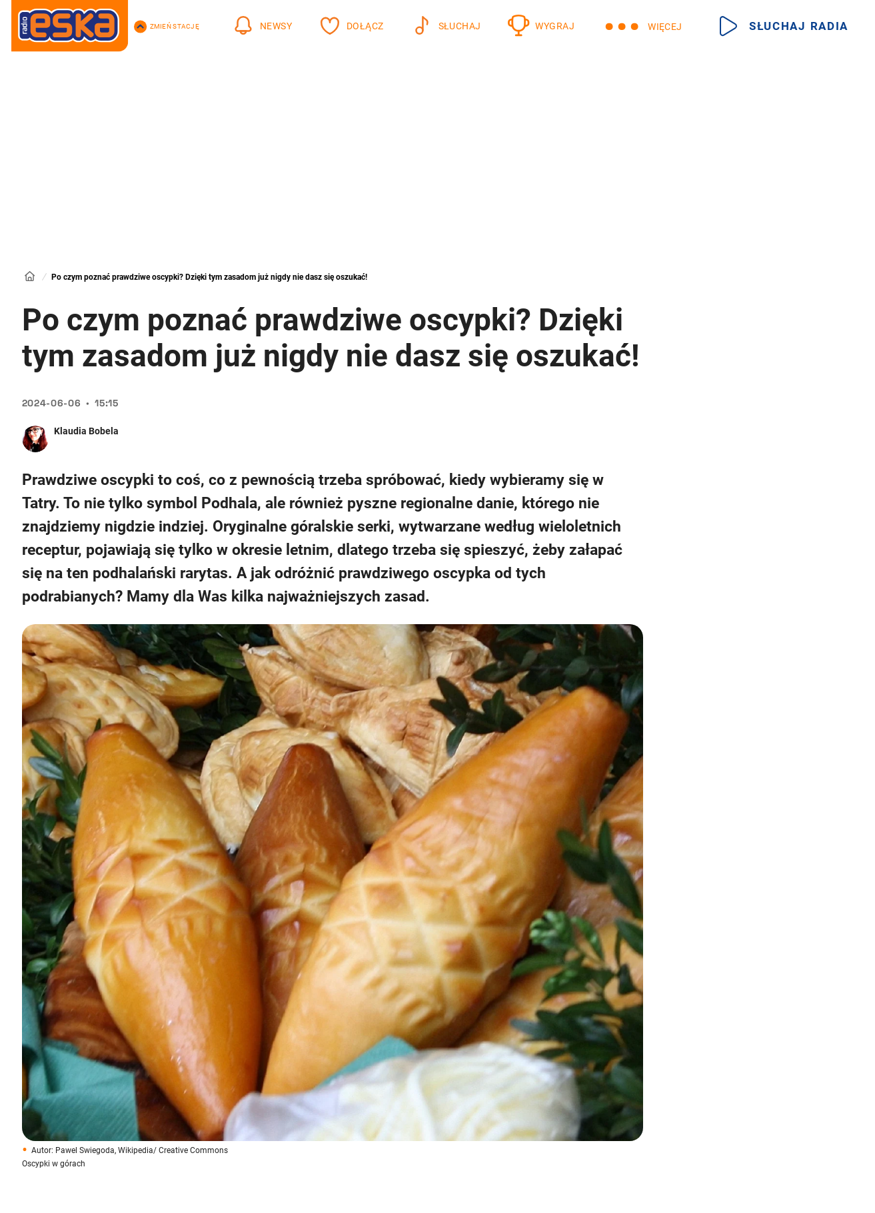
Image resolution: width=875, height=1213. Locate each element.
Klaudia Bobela (86, 431)
